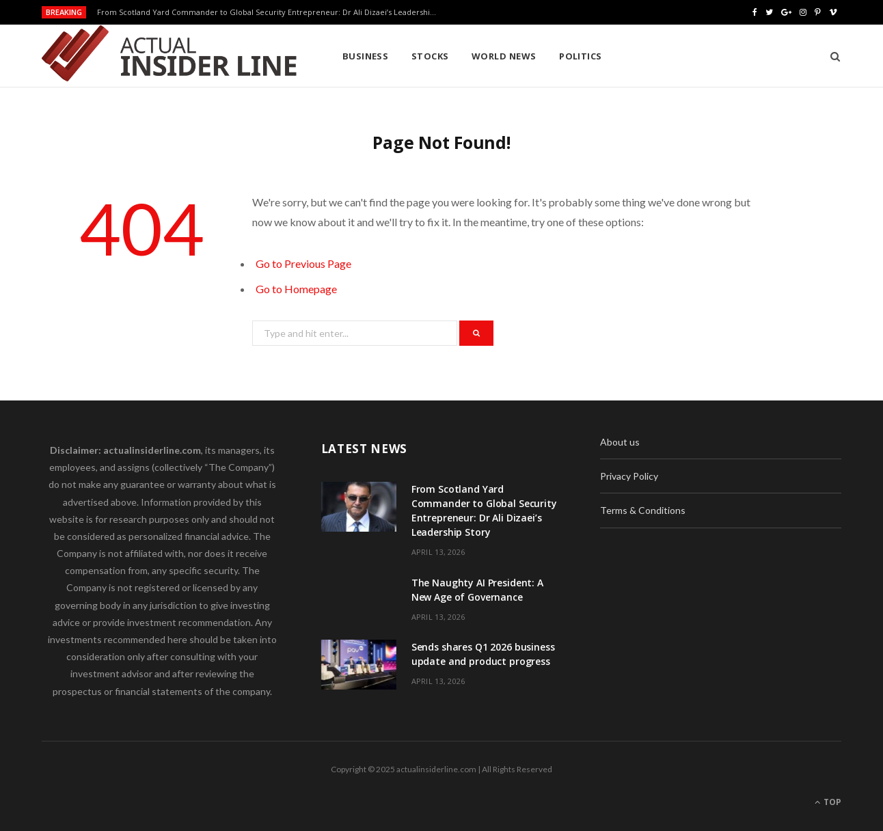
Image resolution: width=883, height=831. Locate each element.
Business (365, 56)
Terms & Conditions (642, 510)
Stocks (430, 56)
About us (620, 442)
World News (504, 56)
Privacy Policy (629, 476)
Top (828, 802)
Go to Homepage (296, 288)
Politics (580, 56)
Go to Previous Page (303, 263)
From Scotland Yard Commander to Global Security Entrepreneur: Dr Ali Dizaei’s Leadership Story (271, 12)
